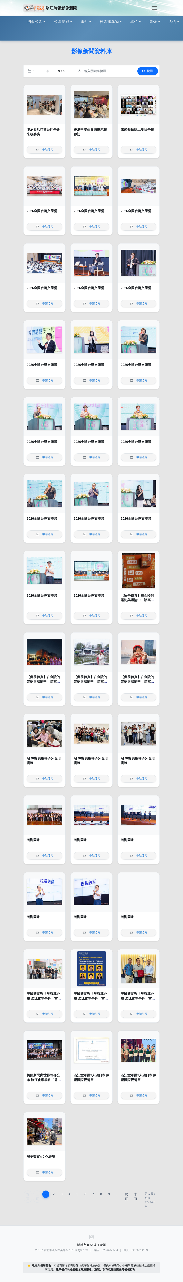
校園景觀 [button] (61, 22)
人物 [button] (172, 22)
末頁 (135, 1196)
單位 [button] (134, 22)
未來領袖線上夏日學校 (137, 129)
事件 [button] (84, 22)
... (117, 1194)
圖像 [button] (153, 22)
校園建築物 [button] (109, 22)
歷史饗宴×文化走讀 (41, 1157)
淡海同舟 (33, 840)
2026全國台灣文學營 (42, 211)
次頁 (126, 1196)
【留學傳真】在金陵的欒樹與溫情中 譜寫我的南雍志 (137, 600)
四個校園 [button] (35, 22)
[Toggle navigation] (154, 8)
